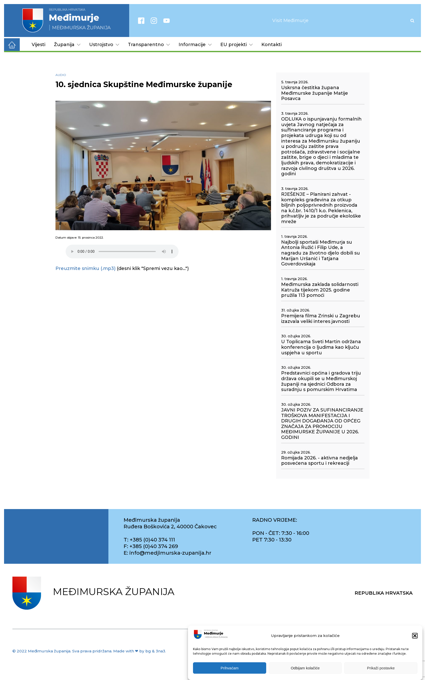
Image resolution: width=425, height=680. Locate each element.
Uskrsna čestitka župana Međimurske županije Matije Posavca (314, 93)
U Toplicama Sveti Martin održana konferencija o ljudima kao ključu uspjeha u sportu (321, 347)
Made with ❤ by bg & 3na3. (139, 651)
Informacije (195, 44)
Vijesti (38, 44)
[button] (414, 635)
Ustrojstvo (104, 44)
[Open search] (412, 20)
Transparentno (149, 44)
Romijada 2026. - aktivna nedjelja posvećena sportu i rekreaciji (319, 460)
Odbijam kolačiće (305, 668)
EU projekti (236, 44)
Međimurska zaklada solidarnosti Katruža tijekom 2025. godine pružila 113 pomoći (319, 290)
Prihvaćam (230, 668)
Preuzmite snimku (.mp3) (85, 268)
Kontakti (271, 44)
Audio (60, 75)
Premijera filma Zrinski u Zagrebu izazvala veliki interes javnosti (320, 318)
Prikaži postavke (381, 668)
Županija (67, 44)
